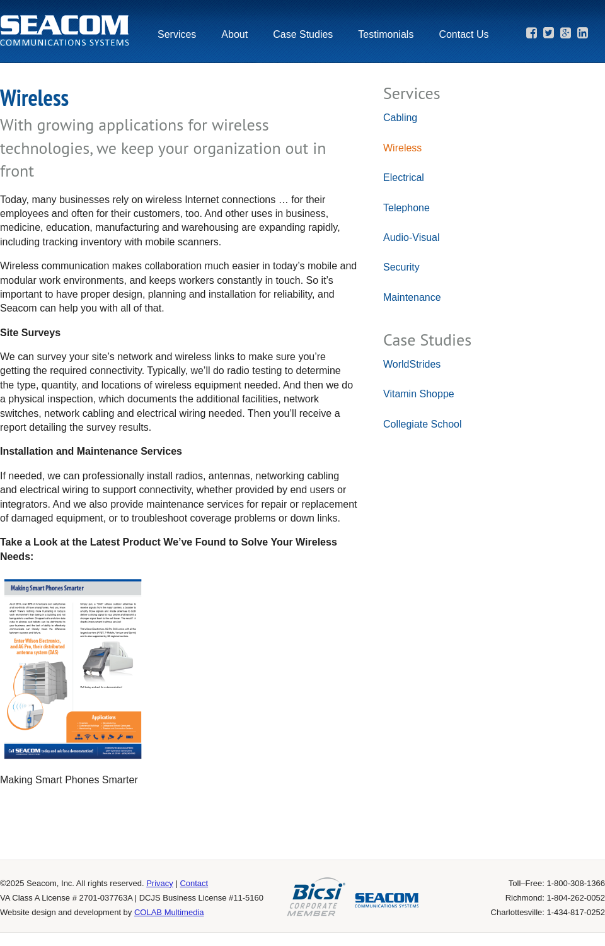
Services (177, 34)
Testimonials (385, 34)
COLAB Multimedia (169, 912)
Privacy (159, 883)
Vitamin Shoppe (418, 393)
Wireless (402, 148)
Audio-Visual (411, 237)
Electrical (403, 177)
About (234, 34)
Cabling (400, 117)
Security (401, 267)
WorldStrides (412, 364)
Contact (194, 883)
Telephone (406, 207)
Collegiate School (422, 424)
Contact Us (463, 34)
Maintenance (412, 297)
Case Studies (303, 34)
